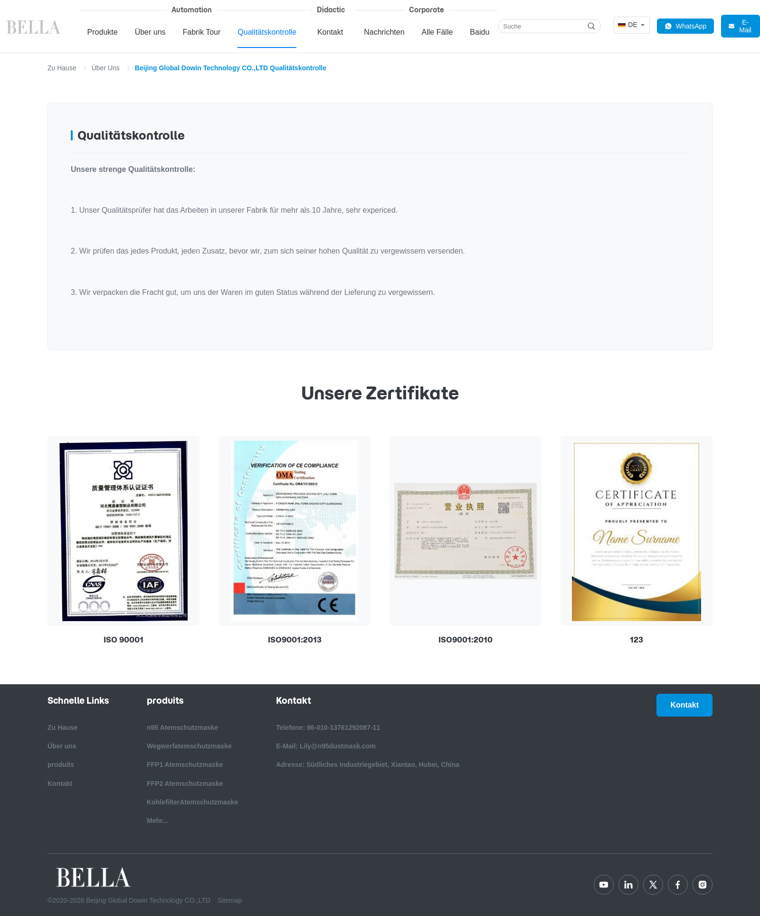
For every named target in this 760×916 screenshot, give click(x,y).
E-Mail (740, 26)
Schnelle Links (78, 700)
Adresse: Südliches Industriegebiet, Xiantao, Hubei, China (367, 764)
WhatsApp (686, 26)
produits (61, 764)
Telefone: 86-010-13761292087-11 (328, 727)
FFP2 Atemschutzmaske (185, 783)
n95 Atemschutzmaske (182, 727)
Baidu (479, 32)
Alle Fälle (437, 32)
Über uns (150, 32)
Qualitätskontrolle (267, 32)
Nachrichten (384, 32)
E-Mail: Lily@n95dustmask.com (326, 746)
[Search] (591, 26)
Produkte (102, 32)
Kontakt (330, 32)
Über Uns (106, 68)
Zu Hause (62, 68)
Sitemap (230, 900)
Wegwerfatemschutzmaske (189, 746)
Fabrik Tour (202, 32)
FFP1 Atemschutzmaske (185, 764)
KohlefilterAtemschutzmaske (192, 802)
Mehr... (157, 820)
